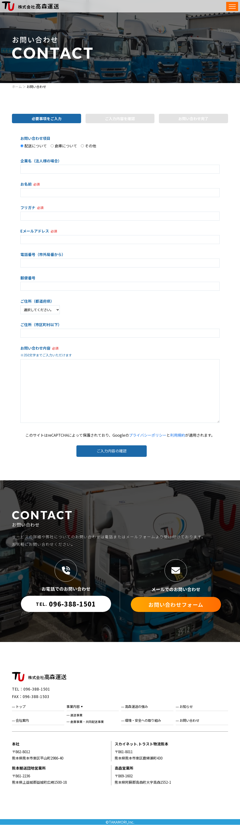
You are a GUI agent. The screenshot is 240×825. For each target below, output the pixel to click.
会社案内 (22, 720)
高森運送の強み (136, 706)
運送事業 (76, 715)
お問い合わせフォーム (175, 604)
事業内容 (73, 706)
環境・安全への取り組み (143, 720)
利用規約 (177, 435)
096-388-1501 (66, 603)
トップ (21, 706)
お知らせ (186, 706)
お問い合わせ (189, 720)
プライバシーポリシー (147, 435)
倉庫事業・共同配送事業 (87, 721)
